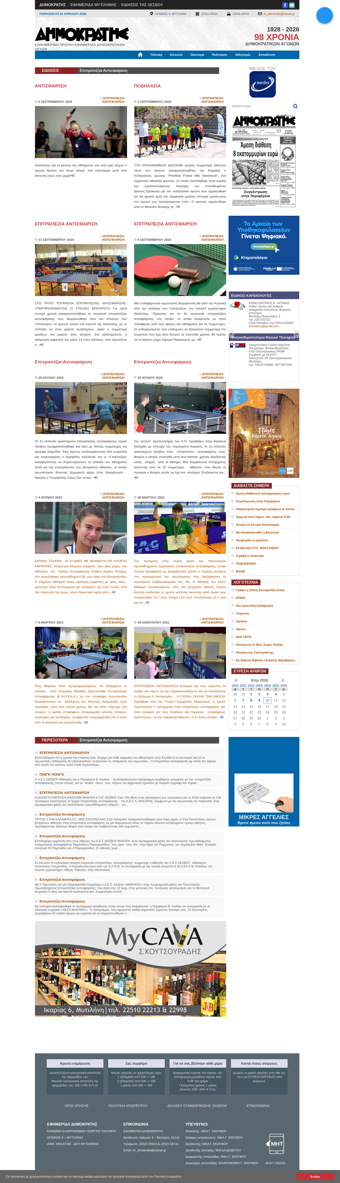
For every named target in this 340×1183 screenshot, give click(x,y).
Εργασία (72, 63)
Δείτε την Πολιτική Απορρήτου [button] (161, 1176)
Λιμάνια (241, 621)
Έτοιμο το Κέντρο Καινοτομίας (258, 524)
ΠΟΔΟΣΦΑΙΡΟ (246, 563)
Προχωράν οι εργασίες (252, 540)
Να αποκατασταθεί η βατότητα (257, 532)
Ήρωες (241, 629)
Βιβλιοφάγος (95, 63)
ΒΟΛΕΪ (240, 571)
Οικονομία (197, 54)
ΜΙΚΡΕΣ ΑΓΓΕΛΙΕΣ (264, 816)
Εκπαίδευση (267, 54)
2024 (267, 685)
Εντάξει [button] (315, 1176)
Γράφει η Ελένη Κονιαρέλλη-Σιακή (260, 590)
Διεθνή (150, 63)
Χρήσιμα (132, 63)
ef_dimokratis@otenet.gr (279, 14)
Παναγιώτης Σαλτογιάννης (255, 652)
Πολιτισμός (219, 54)
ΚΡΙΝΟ (241, 598)
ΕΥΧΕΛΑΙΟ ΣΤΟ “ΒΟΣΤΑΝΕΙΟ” (258, 548)
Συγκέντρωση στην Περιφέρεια (258, 501)
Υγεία (115, 63)
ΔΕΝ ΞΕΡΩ (243, 637)
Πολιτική (156, 54)
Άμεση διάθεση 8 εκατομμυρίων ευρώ (263, 493)
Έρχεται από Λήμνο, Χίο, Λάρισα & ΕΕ (263, 517)
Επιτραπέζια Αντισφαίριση (63, 361)
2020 (235, 685)
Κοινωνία (176, 54)
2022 (251, 685)
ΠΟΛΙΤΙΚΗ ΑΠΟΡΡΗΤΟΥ (128, 1106)
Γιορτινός (242, 613)
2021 (243, 685)
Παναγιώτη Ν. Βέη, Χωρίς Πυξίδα (259, 644)
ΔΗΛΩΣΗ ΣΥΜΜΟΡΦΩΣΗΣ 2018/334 (197, 1106)
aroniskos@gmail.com (264, 326)
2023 (259, 685)
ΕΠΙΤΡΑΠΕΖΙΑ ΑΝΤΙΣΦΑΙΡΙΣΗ (66, 223)
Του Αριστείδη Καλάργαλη (254, 605)
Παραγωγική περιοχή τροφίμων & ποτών (265, 509)
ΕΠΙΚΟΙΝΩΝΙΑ (257, 1106)
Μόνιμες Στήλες (48, 63)
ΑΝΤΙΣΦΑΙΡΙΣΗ (51, 85)
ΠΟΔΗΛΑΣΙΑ (147, 85)
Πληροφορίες (172, 63)
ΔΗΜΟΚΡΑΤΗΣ (53, 5)
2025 (276, 685)
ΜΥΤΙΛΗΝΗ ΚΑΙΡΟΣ (264, 756)
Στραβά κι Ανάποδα (250, 556)
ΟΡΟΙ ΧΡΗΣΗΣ (76, 1106)
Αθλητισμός (243, 54)
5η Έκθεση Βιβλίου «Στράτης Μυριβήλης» (266, 660)
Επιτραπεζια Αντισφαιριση (113, 99)
